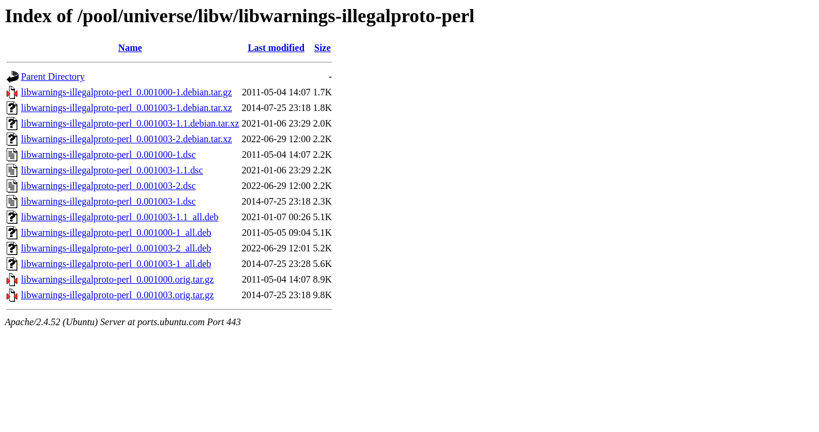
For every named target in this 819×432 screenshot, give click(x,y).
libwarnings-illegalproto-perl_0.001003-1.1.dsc (112, 170)
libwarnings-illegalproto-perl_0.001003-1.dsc (108, 201)
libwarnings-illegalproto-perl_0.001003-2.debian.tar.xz (126, 139)
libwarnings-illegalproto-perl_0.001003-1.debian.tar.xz (126, 108)
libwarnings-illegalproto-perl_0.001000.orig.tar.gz (117, 279)
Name (130, 48)
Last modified (276, 48)
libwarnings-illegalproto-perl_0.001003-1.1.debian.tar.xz (130, 123)
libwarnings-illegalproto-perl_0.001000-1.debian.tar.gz (126, 92)
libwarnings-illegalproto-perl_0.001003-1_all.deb (116, 264)
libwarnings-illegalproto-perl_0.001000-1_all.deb (116, 232)
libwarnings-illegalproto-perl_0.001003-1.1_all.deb (119, 217)
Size (322, 48)
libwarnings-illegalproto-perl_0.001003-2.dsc (108, 186)
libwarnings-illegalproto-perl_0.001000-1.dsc (108, 154)
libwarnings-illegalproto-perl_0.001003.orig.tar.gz (117, 295)
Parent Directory (53, 76)
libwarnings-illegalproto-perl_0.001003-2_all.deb (116, 248)
